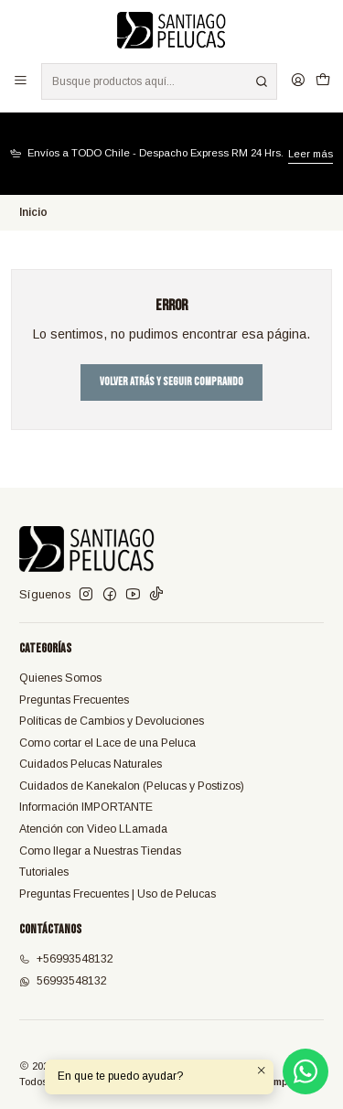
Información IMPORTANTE (86, 807)
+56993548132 (66, 959)
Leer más (310, 153)
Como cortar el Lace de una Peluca (107, 743)
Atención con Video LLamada (93, 829)
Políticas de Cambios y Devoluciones (111, 721)
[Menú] (21, 81)
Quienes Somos (60, 678)
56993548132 (63, 980)
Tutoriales (44, 872)
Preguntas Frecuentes (74, 700)
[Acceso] (297, 81)
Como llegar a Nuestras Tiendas (100, 851)
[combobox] (158, 81)
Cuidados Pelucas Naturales (90, 764)
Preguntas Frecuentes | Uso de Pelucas (117, 894)
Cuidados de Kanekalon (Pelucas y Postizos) (131, 786)
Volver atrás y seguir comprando (171, 382)
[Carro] (322, 81)
